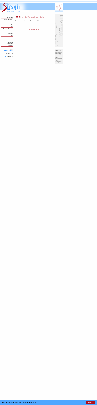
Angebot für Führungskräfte (9, 43)
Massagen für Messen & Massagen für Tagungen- (58, 54)
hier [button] (35, 402)
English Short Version (8, 40)
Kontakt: (11, 49)
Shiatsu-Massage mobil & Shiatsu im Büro (58, 58)
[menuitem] (7, 15)
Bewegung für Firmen (8, 28)
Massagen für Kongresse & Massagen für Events (58, 55)
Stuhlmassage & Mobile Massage (58, 57)
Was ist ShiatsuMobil (8, 19)
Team (12, 26)
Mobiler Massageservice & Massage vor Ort (58, 50)
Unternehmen (10, 17)
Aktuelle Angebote (9, 30)
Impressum (10, 45)
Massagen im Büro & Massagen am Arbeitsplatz (58, 52)
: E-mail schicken (9, 56)
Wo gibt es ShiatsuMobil (7, 21)
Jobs (12, 35)
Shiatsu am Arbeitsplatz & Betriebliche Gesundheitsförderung (58, 62)
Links (12, 37)
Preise (11, 24)
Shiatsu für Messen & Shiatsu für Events (59, 60)
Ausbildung (10, 33)
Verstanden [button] (90, 402)
